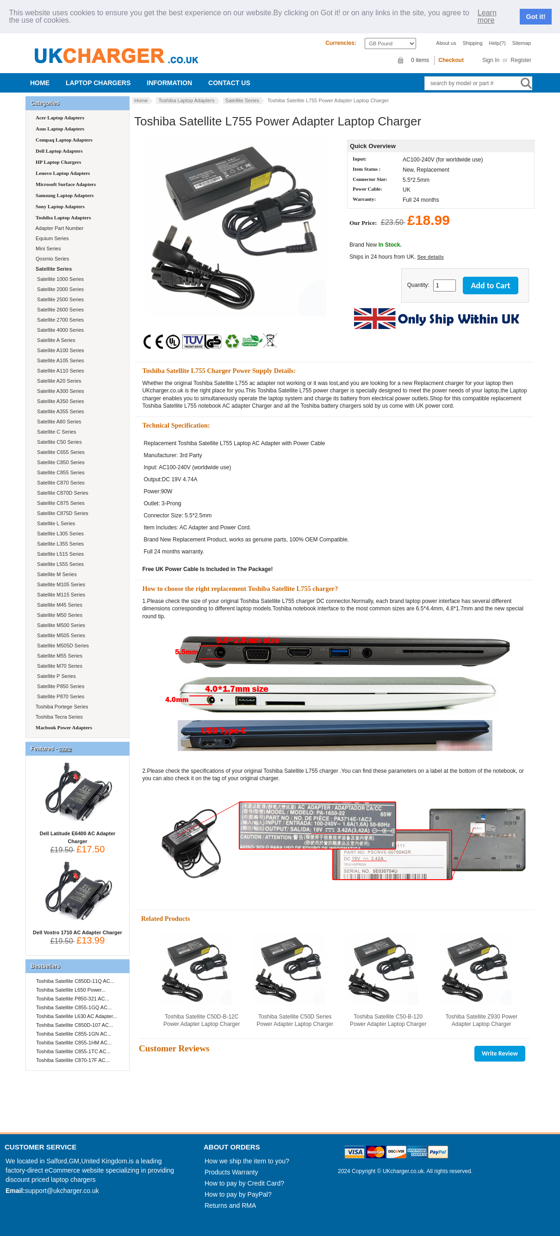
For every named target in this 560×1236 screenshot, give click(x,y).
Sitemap (521, 43)
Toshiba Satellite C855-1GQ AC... (74, 1007)
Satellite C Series (55, 432)
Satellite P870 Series (59, 696)
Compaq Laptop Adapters (64, 140)
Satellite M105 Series (59, 584)
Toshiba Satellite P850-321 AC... (72, 998)
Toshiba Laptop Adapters (186, 100)
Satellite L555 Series (59, 564)
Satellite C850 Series (59, 462)
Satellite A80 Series (57, 421)
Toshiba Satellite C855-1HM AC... (74, 1042)
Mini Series (47, 248)
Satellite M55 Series (58, 655)
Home (40, 83)
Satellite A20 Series (57, 381)
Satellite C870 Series (59, 482)
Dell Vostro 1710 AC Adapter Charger (77, 929)
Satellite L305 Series (59, 533)
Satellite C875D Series (61, 513)
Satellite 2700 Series (59, 320)
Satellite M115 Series (59, 594)
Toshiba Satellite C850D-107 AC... (74, 1025)
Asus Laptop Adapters (60, 128)
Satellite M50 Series (58, 615)
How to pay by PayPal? (238, 1194)
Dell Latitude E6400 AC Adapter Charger (78, 834)
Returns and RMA (230, 1205)
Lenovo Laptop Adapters (63, 173)
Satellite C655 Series (59, 452)
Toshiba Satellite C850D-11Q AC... (75, 981)
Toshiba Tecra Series (58, 717)
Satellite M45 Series (58, 605)
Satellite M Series (55, 574)
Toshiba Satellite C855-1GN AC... (74, 1034)
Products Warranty (231, 1172)
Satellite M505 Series (59, 635)
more (65, 748)
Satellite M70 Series (58, 666)
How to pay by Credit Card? (244, 1183)
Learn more (487, 16)
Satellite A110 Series (59, 370)
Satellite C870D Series (61, 493)
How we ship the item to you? (247, 1161)
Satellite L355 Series (59, 544)
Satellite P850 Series (59, 686)
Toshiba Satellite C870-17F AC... (73, 1060)
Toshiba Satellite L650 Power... (71, 990)
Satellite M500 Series (59, 625)
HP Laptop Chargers (58, 162)
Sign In (490, 60)
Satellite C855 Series (59, 472)
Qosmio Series (51, 258)
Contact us (229, 83)
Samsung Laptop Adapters (64, 195)
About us (446, 43)
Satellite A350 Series (59, 401)
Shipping (473, 43)
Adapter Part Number (58, 228)
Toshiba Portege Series (61, 706)
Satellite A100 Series (59, 350)
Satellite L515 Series (59, 554)
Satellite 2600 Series (59, 309)
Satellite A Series (54, 340)
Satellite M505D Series (61, 645)
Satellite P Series (55, 676)
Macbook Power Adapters (64, 727)
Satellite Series (242, 100)
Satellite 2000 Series (59, 289)
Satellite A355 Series (59, 411)
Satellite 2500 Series (59, 299)
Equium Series (51, 238)
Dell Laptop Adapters (59, 151)
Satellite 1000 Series (59, 279)
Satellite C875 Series (59, 503)
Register (520, 60)
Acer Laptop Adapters (60, 117)
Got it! (536, 16)
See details (430, 257)
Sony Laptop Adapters (60, 206)
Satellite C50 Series (58, 442)
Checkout (451, 60)
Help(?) (497, 43)
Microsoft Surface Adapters (66, 184)
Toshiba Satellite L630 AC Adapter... (76, 1016)
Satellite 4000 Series (59, 330)
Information (169, 83)
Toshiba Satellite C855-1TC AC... (73, 1051)
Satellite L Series (54, 523)
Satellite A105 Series (59, 360)
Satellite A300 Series (59, 391)
